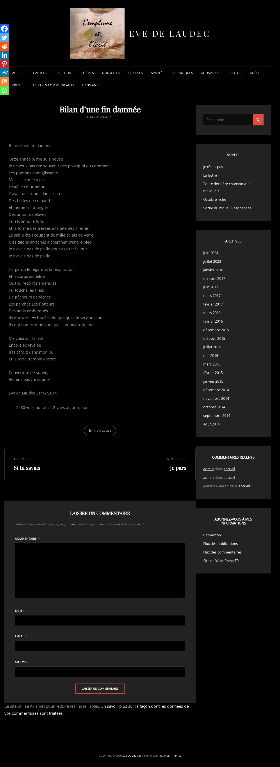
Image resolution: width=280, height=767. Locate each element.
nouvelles (111, 73)
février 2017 (213, 304)
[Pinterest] (4, 64)
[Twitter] (4, 37)
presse (17, 85)
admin (208, 469)
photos (235, 73)
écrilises (135, 73)
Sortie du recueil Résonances (227, 208)
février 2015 (213, 372)
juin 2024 (210, 252)
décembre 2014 (216, 389)
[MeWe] (4, 72)
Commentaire (27, 539)
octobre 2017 (214, 278)
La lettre (210, 175)
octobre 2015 (214, 338)
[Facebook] (4, 28)
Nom (20, 611)
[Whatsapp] (4, 90)
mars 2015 (212, 364)
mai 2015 (210, 355)
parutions (64, 73)
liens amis (91, 85)
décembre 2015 (216, 329)
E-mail (21, 636)
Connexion (212, 535)
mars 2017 (212, 295)
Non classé (102, 430)
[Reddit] (4, 46)
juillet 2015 (212, 347)
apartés (157, 73)
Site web (22, 662)
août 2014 (211, 424)
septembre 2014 (216, 415)
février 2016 (213, 321)
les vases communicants (53, 85)
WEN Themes (172, 756)
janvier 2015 (213, 381)
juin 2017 (210, 287)
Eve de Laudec (169, 33)
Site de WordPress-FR (221, 560)
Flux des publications (220, 543)
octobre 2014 (214, 407)
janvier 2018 (213, 270)
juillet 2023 (212, 261)
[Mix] (4, 81)
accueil (18, 73)
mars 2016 (212, 312)
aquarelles (211, 73)
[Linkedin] (4, 55)
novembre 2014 (216, 398)
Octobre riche (214, 199)
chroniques (182, 73)
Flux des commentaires (222, 552)
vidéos (255, 73)
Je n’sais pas (213, 166)
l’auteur (40, 73)
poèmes (87, 73)
